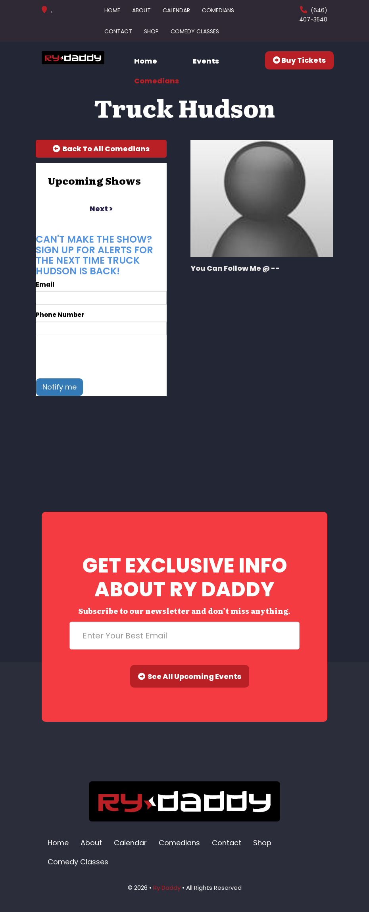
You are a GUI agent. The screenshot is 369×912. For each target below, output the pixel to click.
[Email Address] (184, 636)
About (141, 10)
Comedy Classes (195, 31)
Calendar (176, 10)
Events (206, 61)
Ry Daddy (167, 887)
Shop (151, 31)
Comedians (218, 10)
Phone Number (60, 314)
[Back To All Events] (101, 149)
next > (101, 209)
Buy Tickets (299, 60)
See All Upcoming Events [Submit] (189, 676)
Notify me (59, 387)
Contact (118, 31)
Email (45, 284)
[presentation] (96, 356)
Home (112, 10)
